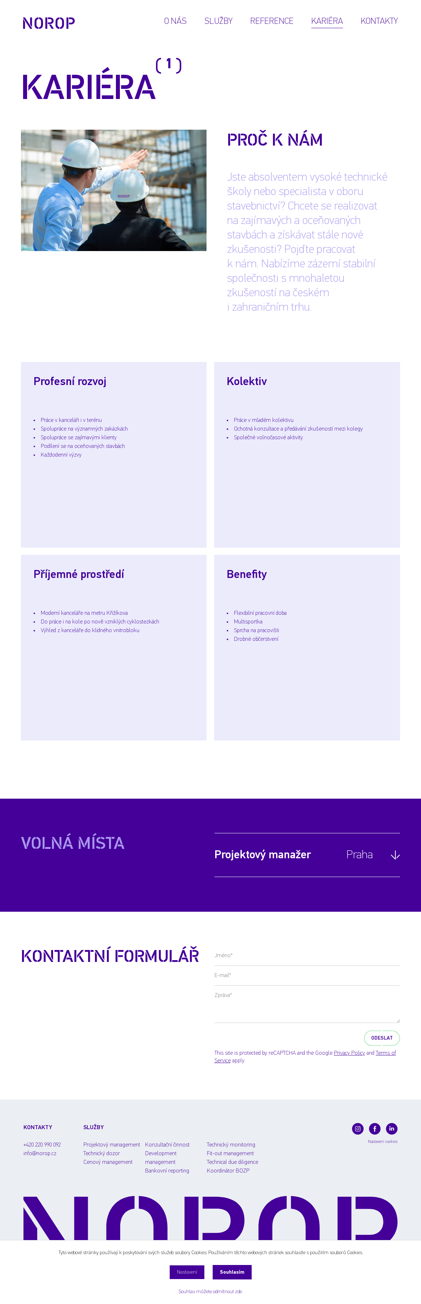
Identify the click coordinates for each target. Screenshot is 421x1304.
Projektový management (111, 1145)
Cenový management (108, 1162)
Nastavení (187, 1272)
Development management (161, 1154)
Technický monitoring (231, 1145)
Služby (218, 21)
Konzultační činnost (167, 1145)
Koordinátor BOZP (228, 1171)
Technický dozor (101, 1154)
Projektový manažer (293, 855)
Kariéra (327, 21)
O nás (175, 21)
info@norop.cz (39, 1154)
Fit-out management (230, 1154)
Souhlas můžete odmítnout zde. (210, 1291)
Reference (272, 21)
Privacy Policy (349, 1053)
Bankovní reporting (167, 1171)
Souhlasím (232, 1272)
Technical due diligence (232, 1162)
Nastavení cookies (383, 1142)
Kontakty (379, 21)
